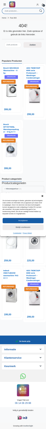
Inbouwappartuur (10, 189)
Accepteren (23, 220)
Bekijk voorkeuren (23, 227)
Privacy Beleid (27, 233)
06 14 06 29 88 (23, 403)
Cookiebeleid (17, 233)
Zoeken (40, 11)
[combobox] (19, 11)
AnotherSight (28, 426)
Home (4, 18)
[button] (42, 196)
